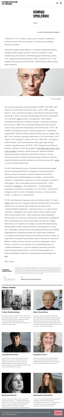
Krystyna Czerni (40, 355)
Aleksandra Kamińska (43, 395)
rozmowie (18, 186)
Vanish (7, 203)
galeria (28, 279)
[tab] (57, 3)
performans (38, 279)
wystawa (23, 279)
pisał (18, 119)
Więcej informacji (11, 414)
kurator (32, 279)
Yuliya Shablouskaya (11, 312)
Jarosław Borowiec (10, 355)
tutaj (6, 256)
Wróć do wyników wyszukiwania (49, 32)
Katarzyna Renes (9, 395)
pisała (57, 160)
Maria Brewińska (40, 312)
